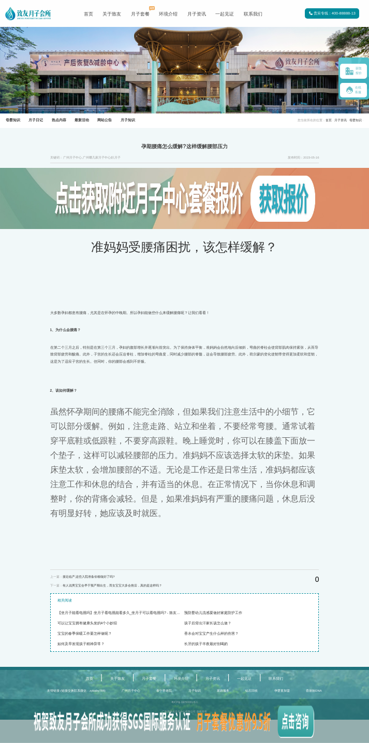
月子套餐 (140, 14)
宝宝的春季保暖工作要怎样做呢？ (84, 633)
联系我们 (253, 14)
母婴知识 (355, 120)
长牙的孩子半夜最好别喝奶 (206, 644)
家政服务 (223, 690)
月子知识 (194, 690)
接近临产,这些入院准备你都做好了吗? (89, 576)
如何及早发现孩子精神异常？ (81, 644)
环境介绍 (168, 14)
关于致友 (111, 14)
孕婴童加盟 (282, 690)
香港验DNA (314, 690)
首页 (88, 14)
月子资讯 (196, 14)
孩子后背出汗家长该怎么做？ (207, 623)
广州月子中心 (131, 690)
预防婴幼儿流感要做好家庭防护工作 (213, 613)
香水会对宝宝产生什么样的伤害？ (211, 633)
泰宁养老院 (164, 690)
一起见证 (224, 14)
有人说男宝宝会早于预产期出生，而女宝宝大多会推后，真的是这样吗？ (112, 585)
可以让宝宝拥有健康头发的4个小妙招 (87, 623)
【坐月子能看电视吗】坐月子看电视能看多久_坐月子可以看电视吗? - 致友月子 (120, 613)
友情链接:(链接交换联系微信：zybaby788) (76, 690)
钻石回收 (251, 690)
